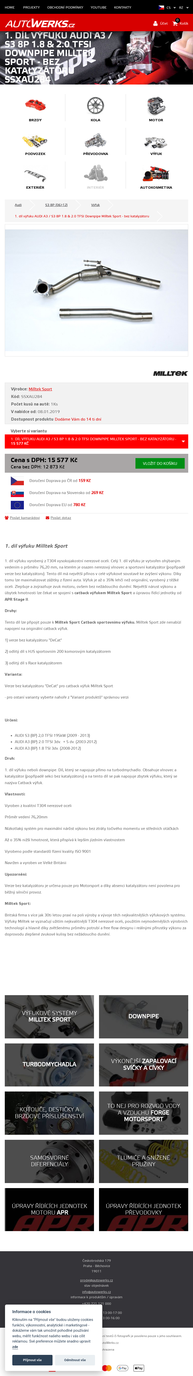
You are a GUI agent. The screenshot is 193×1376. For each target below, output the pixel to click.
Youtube (99, 7)
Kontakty (122, 7)
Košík (180, 23)
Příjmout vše (32, 1360)
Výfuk (95, 205)
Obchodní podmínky (65, 7)
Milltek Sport (40, 389)
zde (15, 1347)
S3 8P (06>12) (56, 205)
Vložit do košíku (160, 463)
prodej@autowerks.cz (96, 1280)
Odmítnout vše (75, 1360)
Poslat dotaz (58, 518)
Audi (18, 205)
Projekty (31, 7)
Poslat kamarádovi (22, 518)
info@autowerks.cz (96, 1292)
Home (10, 7)
